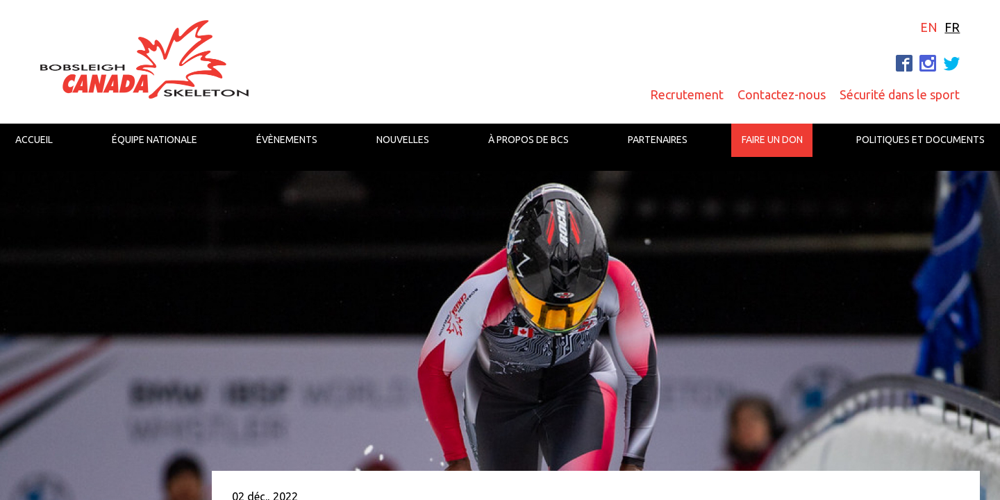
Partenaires (658, 139)
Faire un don (772, 139)
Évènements (286, 139)
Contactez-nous (782, 94)
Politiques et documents (920, 139)
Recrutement (687, 94)
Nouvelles (402, 139)
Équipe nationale (154, 139)
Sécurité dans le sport (900, 94)
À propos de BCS (528, 139)
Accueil (34, 139)
